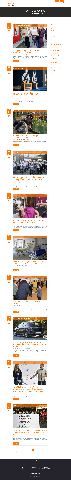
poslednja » (19, 451)
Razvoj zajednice (55, 62)
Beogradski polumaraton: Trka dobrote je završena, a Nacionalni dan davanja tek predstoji (30, 432)
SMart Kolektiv (27, 141)
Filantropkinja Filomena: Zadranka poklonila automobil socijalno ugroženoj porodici (29, 344)
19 (27, 449)
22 (35, 449)
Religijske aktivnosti (56, 64)
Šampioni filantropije (18, 68)
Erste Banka (15, 267)
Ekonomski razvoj (56, 50)
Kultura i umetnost (56, 55)
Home (29, 13)
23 (38, 449)
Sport (14, 405)
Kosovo (54, 36)
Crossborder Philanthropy (57, 44)
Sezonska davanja (56, 65)
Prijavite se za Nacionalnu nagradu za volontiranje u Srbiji (28, 136)
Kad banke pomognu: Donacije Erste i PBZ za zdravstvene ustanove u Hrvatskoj (30, 262)
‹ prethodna (18, 449)
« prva (13, 449)
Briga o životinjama (56, 42)
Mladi (14, 277)
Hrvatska (22, 265)
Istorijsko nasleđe (56, 52)
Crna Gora (22, 96)
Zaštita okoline (55, 72)
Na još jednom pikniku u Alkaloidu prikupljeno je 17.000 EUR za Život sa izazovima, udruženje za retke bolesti (28, 389)
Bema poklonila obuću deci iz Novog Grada (27, 303)
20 (30, 449)
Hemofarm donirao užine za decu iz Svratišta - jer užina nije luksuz (27, 51)
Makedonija (22, 182)
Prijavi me (61, 0)
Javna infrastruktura (56, 53)
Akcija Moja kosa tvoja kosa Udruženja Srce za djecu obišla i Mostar (28, 221)
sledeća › (14, 451)
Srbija (21, 54)
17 (22, 449)
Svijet (54, 28)
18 (24, 449)
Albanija (54, 27)
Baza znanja (34, 13)
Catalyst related (55, 45)
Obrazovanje (16, 152)
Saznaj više (16, 61)
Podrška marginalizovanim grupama (21, 25)
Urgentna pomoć (55, 70)
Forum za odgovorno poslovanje (18, 141)
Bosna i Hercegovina (23, 224)
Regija (54, 30)
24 (40, 449)
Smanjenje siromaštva (56, 67)
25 (43, 449)
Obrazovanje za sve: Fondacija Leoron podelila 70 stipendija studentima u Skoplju (28, 179)
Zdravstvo (15, 195)
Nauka (54, 56)
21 (32, 449)
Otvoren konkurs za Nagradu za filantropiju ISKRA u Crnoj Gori (26, 94)
